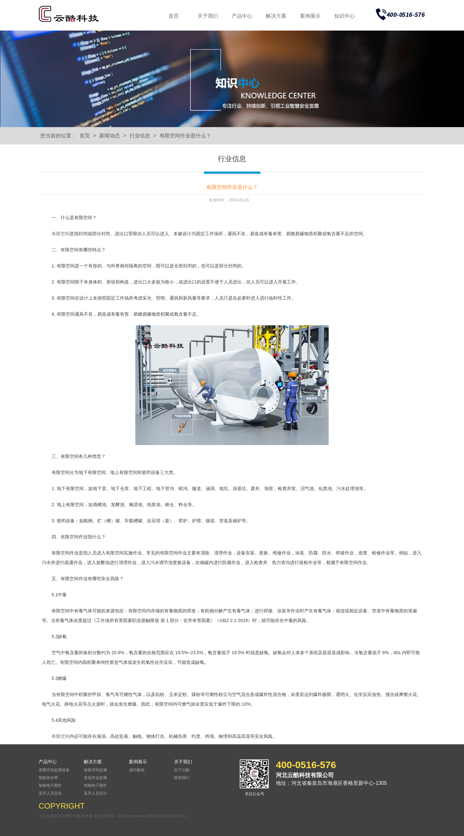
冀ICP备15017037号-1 (167, 816)
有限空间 (61, 233)
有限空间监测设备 (54, 770)
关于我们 (208, 16)
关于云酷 (181, 770)
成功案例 (136, 770)
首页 (174, 16)
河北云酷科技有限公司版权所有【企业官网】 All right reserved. (93, 816)
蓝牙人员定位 (50, 793)
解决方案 (276, 16)
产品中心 (242, 16)
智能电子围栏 (50, 785)
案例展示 (310, 16)
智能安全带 (48, 778)
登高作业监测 (95, 778)
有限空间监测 (95, 770)
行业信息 (140, 135)
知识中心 (344, 16)
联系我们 (181, 778)
